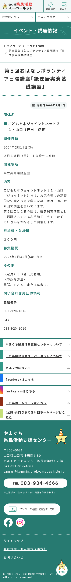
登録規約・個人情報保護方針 (25, 549)
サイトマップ (14, 540)
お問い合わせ (54, 17)
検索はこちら (18, 17)
